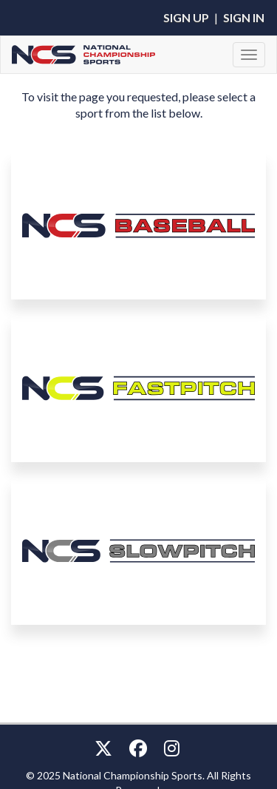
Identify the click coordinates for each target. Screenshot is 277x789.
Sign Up (186, 17)
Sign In (243, 17)
